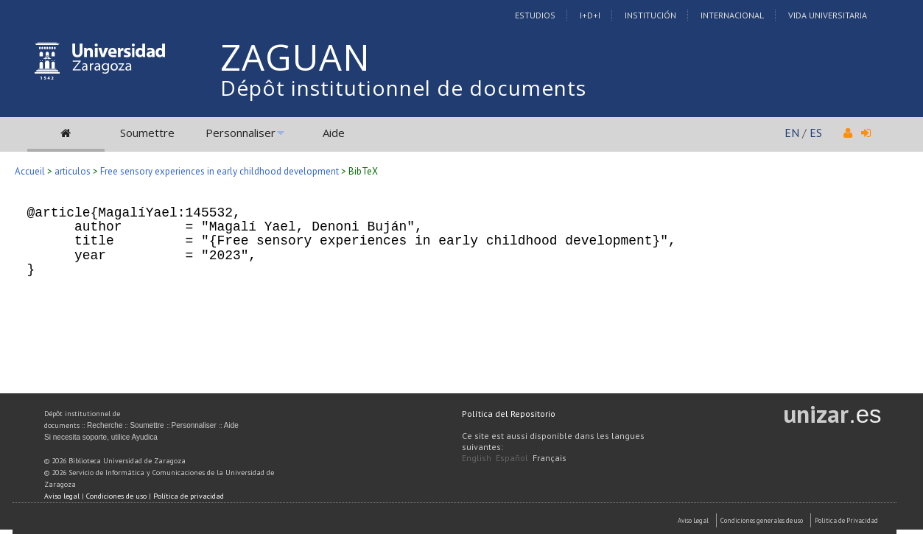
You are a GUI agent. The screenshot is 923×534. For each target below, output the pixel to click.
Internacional (732, 15)
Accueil (30, 171)
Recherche (104, 425)
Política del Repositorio (508, 413)
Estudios (535, 15)
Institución (650, 15)
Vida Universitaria (827, 15)
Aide (334, 132)
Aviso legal (62, 496)
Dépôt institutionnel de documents (403, 88)
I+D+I (590, 15)
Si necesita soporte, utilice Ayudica (101, 437)
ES (816, 132)
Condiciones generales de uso (761, 520)
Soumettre (147, 132)
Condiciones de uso (116, 496)
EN (792, 132)
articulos (73, 171)
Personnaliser (241, 132)
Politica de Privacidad (846, 520)
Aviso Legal (693, 520)
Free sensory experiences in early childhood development (219, 171)
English (476, 457)
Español (512, 457)
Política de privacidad (188, 496)
